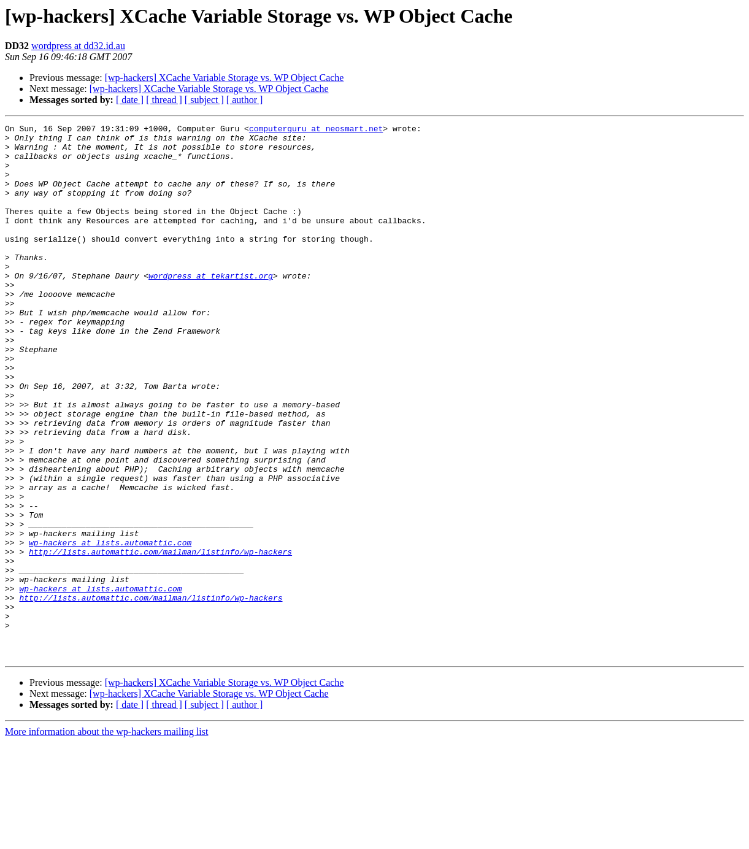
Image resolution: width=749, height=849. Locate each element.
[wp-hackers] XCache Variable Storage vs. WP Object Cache (224, 77)
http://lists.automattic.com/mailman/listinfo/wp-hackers (160, 637)
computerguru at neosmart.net (316, 130)
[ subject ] (204, 99)
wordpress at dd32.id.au (78, 45)
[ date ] (130, 99)
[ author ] (244, 99)
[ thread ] (164, 99)
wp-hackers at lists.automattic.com (110, 626)
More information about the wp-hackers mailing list (106, 838)
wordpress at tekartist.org (210, 306)
